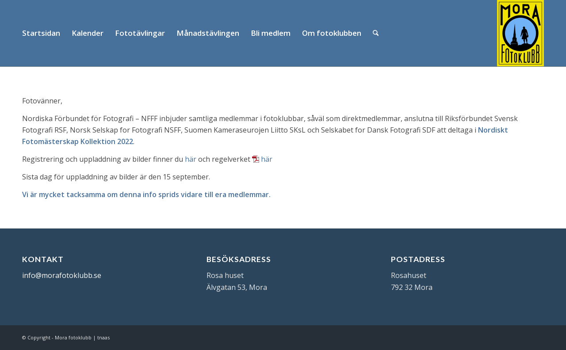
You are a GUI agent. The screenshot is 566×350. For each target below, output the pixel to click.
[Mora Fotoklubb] (520, 33)
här (190, 159)
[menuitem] (41, 33)
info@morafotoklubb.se (61, 275)
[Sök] (375, 33)
